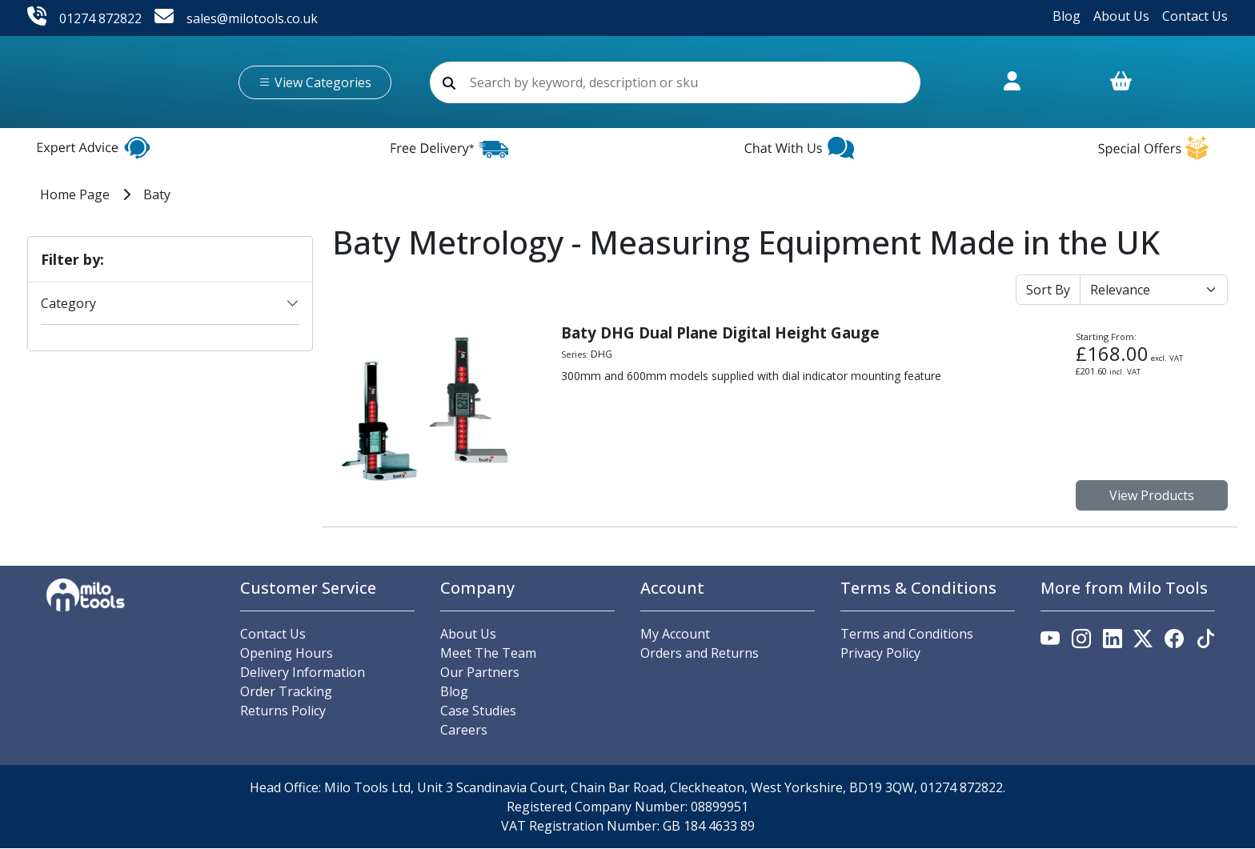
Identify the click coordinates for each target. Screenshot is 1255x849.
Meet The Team (488, 654)
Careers (463, 730)
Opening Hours (286, 654)
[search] (449, 83)
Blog (1067, 16)
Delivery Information (302, 673)
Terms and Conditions (906, 634)
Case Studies (478, 711)
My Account (675, 634)
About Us (1121, 16)
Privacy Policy (880, 654)
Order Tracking (286, 692)
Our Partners (479, 673)
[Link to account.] (1012, 89)
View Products (1151, 496)
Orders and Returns (699, 654)
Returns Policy (283, 711)
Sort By (1048, 290)
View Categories (315, 82)
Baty (156, 195)
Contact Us (1195, 16)
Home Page (75, 195)
